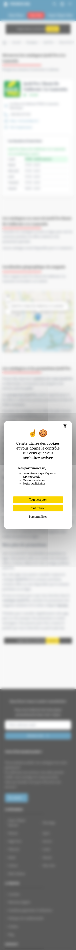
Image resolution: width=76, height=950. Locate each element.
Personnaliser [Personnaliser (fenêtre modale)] (38, 516)
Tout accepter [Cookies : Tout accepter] (38, 500)
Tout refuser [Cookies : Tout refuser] (38, 508)
